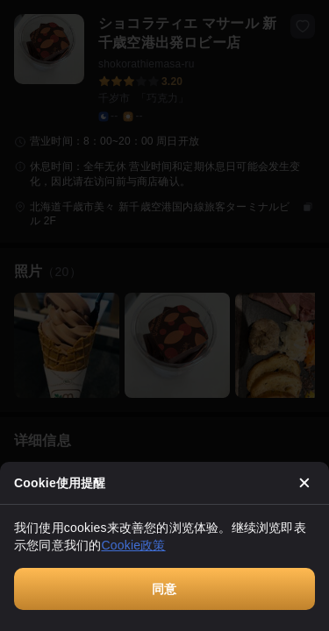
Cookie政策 (133, 545)
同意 (164, 589)
